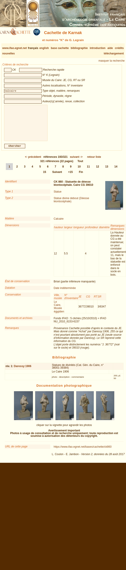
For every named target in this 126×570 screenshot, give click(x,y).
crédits (119, 48)
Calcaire (59, 222)
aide (110, 48)
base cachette (60, 48)
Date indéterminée (65, 291)
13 (106, 170)
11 (88, 170)
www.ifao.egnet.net (14, 48)
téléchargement (114, 53)
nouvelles (8, 53)
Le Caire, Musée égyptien (59, 310)
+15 (70, 175)
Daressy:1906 (22, 369)
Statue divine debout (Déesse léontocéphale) (71, 203)
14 (115, 170)
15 (44, 175)
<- (33, 160)
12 (97, 170)
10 (79, 170)
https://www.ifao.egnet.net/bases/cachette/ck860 (83, 450)
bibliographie (79, 48)
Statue (58, 195)
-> (76, 160)
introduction (97, 48)
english (44, 48)
